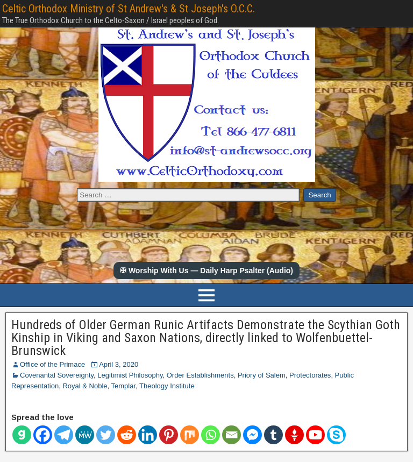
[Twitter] (105, 434)
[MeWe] (84, 434)
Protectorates (310, 375)
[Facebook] (42, 434)
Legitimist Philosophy (129, 375)
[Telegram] (63, 434)
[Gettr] (294, 434)
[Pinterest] (168, 434)
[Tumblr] (273, 434)
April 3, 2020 (118, 364)
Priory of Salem (262, 375)
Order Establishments (200, 375)
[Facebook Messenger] (252, 434)
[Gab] (21, 434)
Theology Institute (167, 386)
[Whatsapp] (210, 434)
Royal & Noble (84, 386)
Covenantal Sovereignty (57, 375)
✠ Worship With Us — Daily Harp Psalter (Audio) (206, 270)
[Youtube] (315, 434)
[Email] (231, 434)
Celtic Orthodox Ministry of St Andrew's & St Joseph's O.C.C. (128, 8)
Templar (123, 386)
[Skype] (336, 434)
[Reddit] (126, 434)
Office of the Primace (52, 364)
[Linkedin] (147, 434)
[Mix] (189, 434)
